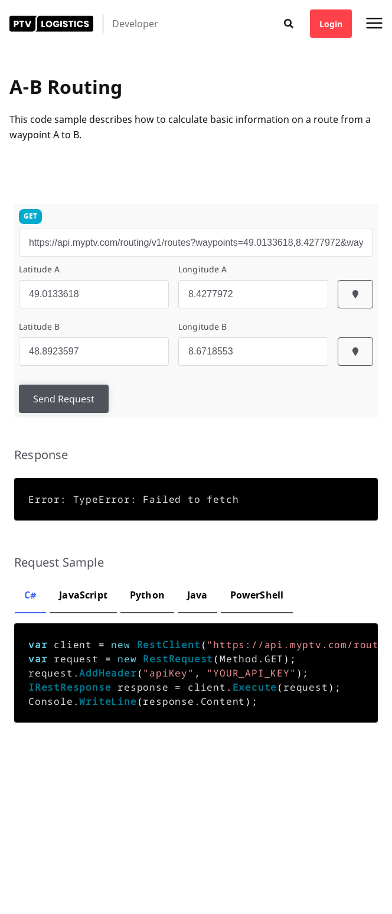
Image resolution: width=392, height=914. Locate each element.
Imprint (95, 885)
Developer (135, 23)
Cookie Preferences (41, 885)
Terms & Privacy (144, 885)
